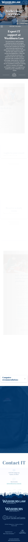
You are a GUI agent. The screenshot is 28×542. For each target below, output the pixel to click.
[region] (14, 419)
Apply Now (24, 21)
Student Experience (10, 16)
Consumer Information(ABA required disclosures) (14, 539)
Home (1, 16)
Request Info (24, 23)
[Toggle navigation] (25, 2)
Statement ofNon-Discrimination (8, 533)
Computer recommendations (10, 378)
